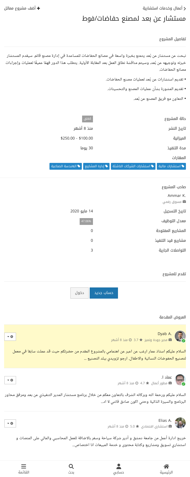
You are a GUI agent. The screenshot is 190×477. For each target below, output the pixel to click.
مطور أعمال (159, 383)
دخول (79, 292)
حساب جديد (103, 292)
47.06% (86, 221)
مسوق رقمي (172, 202)
